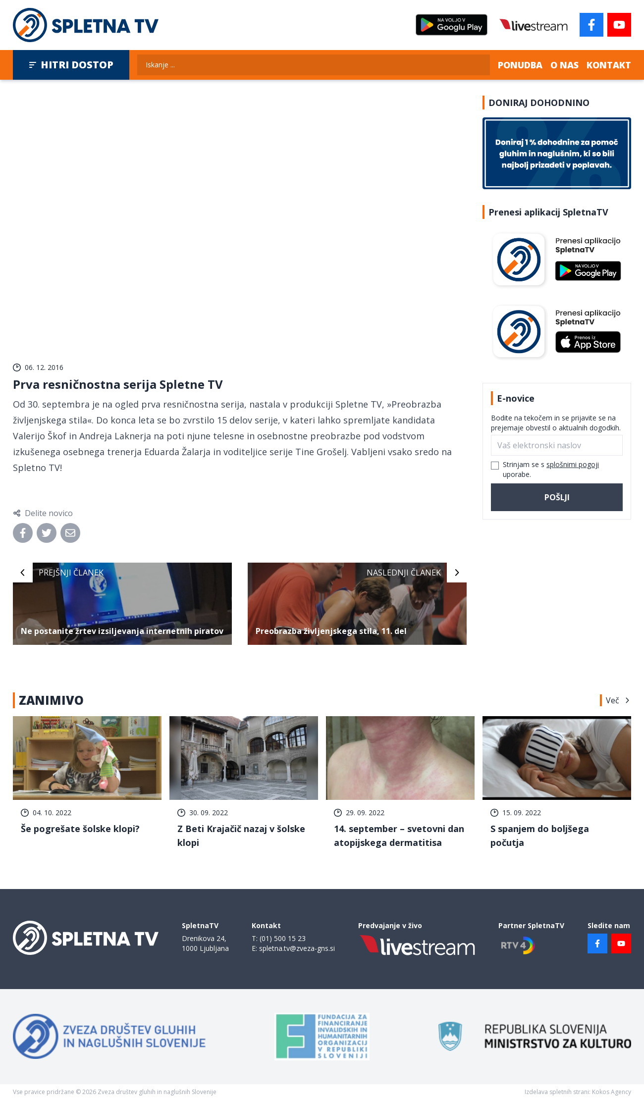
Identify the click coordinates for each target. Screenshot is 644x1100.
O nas (564, 65)
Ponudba (520, 65)
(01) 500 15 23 (283, 938)
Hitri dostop (71, 64)
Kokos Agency (611, 1092)
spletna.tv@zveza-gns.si (297, 948)
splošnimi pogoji (572, 464)
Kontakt (609, 65)
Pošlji (557, 497)
